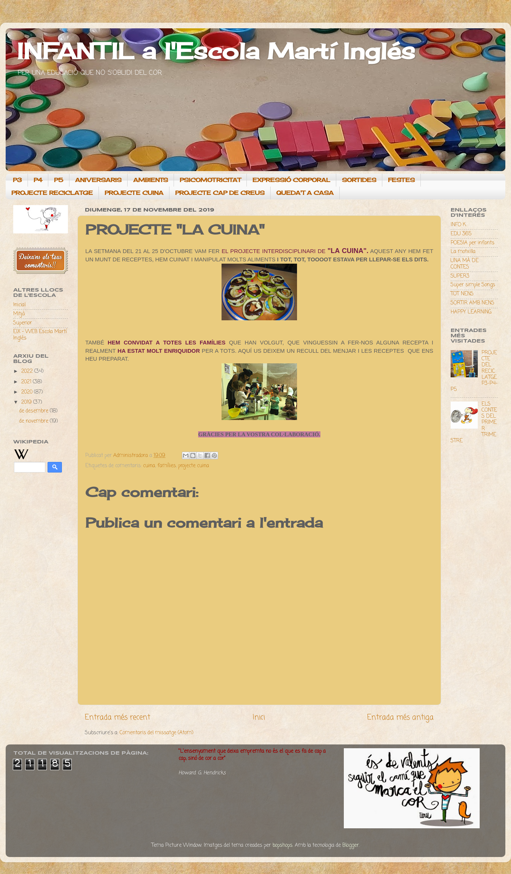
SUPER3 (460, 276)
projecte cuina (193, 466)
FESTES (401, 180)
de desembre (34, 411)
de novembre (34, 421)
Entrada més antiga (400, 717)
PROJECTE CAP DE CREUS (220, 192)
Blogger (350, 845)
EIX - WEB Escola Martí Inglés (40, 335)
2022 (27, 371)
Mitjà (19, 314)
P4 (38, 180)
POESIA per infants (472, 243)
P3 (17, 180)
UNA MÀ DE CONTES (465, 264)
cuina (149, 466)
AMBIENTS (150, 180)
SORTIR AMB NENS (472, 303)
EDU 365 (461, 234)
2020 (27, 392)
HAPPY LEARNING (471, 312)
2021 (27, 382)
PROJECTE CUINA (134, 192)
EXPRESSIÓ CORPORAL (291, 180)
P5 (58, 180)
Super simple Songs (473, 285)
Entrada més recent (117, 717)
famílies (166, 466)
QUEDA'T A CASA (305, 192)
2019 (27, 402)
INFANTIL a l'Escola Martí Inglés (216, 51)
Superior (22, 323)
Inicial (19, 305)
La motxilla (463, 252)
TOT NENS (462, 294)
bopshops (282, 845)
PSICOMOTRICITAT (210, 180)
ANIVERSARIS (98, 180)
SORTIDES (359, 180)
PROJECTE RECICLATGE (52, 192)
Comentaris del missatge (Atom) (156, 733)
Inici (258, 717)
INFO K (458, 225)
